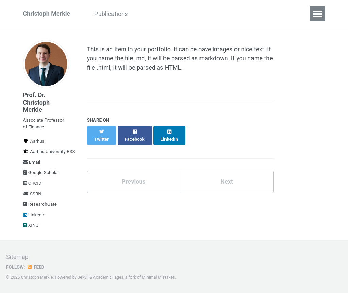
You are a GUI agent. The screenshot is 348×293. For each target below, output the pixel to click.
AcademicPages (108, 277)
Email (31, 162)
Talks (200, 13)
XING (31, 225)
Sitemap (17, 257)
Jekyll (83, 277)
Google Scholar (41, 173)
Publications (111, 13)
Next (226, 174)
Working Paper (160, 13)
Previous (134, 174)
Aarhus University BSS (46, 151)
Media (264, 13)
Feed (36, 267)
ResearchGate (40, 204)
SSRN (32, 194)
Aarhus (34, 141)
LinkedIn (34, 215)
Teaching (231, 13)
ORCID (32, 183)
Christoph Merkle (46, 13)
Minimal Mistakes (158, 277)
